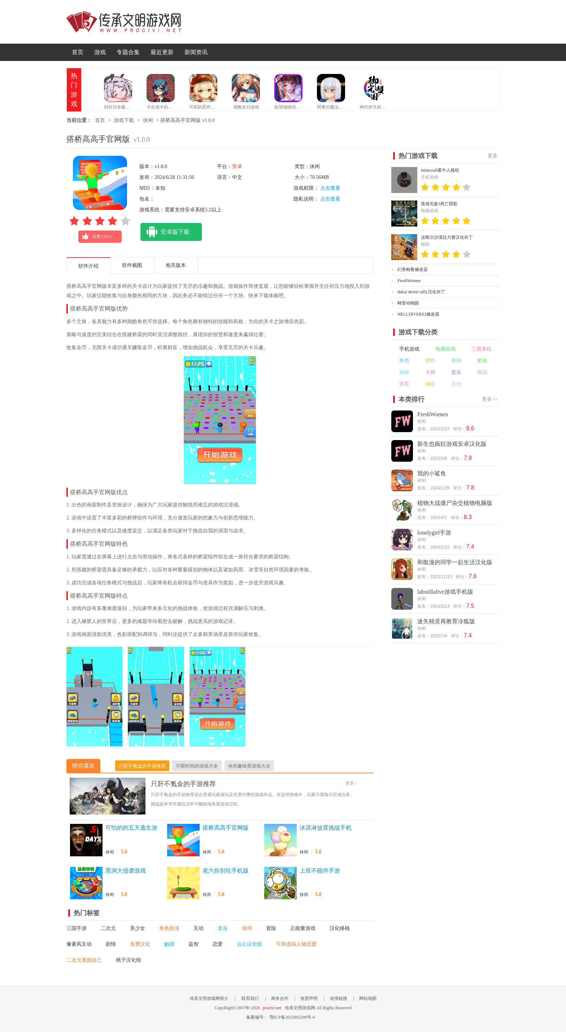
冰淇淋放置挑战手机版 (326, 828)
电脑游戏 (445, 349)
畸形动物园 (408, 303)
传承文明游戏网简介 (209, 998)
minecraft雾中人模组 (440, 170)
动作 (430, 360)
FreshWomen (409, 280)
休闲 (148, 120)
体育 (404, 384)
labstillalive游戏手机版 (445, 592)
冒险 (271, 928)
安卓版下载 (165, 232)
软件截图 (132, 265)
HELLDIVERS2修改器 (418, 314)
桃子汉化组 (128, 960)
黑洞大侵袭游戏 (125, 871)
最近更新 (162, 52)
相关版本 (176, 265)
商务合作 (279, 998)
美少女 (137, 928)
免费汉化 (140, 944)
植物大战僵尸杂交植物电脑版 (454, 503)
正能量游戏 (302, 928)
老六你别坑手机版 (226, 871)
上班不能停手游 (320, 871)
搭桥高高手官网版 (226, 828)
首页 (77, 52)
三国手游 (76, 928)
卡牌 (430, 372)
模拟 (482, 372)
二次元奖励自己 (84, 960)
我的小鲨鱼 (431, 473)
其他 (456, 384)
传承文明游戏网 (123, 22)
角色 (404, 360)
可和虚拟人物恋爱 (296, 944)
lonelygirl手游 (434, 533)
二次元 (108, 928)
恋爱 (218, 944)
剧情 (111, 944)
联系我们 (250, 998)
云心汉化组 (249, 944)
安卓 (237, 166)
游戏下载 (124, 120)
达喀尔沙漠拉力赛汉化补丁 (447, 237)
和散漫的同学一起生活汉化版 (454, 562)
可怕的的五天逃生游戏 (131, 828)
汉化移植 (340, 928)
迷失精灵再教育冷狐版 (446, 621)
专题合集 (128, 52)
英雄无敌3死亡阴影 (439, 203)
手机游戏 (409, 349)
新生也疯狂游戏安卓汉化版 (452, 444)
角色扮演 (169, 928)
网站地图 (367, 998)
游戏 (100, 52)
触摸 (169, 944)
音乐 (223, 928)
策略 (404, 372)
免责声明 (309, 998)
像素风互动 (79, 944)
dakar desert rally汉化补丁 (421, 291)
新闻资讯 (196, 52)
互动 (198, 928)
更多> (351, 783)
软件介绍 (88, 266)
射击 (482, 360)
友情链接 (338, 998)
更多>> (490, 399)
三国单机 (481, 349)
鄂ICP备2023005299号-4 (292, 1017)
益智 (193, 944)
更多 (493, 155)
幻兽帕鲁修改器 (412, 269)
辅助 (430, 384)
